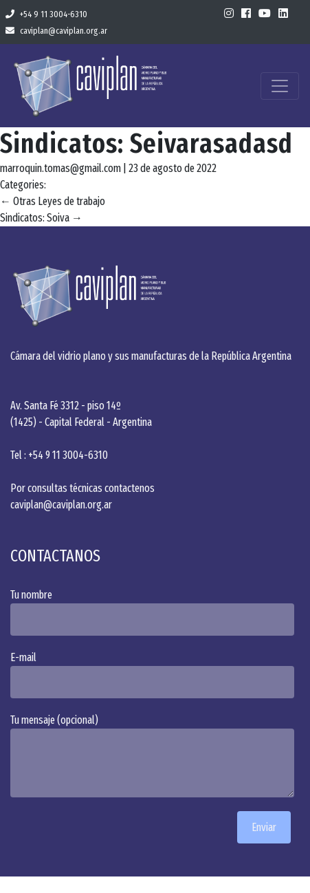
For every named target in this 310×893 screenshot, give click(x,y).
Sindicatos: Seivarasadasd (146, 143)
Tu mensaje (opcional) (155, 755)
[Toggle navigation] (280, 86)
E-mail (155, 674)
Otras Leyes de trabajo (52, 201)
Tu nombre (155, 612)
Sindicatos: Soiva (41, 217)
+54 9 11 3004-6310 (46, 14)
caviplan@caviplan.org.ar (56, 30)
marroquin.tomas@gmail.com (60, 168)
